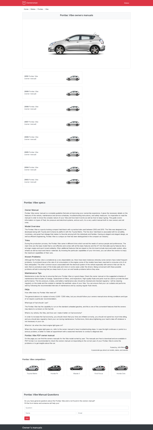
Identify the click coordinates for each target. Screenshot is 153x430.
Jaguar (117, 383)
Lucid (98, 388)
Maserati (118, 388)
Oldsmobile (119, 393)
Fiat (79, 379)
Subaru (118, 397)
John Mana (123, 289)
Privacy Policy (55, 414)
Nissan (99, 393)
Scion (99, 397)
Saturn (80, 397)
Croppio (109, 417)
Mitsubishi (81, 393)
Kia (42, 388)
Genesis (118, 379)
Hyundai (81, 383)
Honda (43, 383)
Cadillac (118, 374)
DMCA (52, 417)
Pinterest (81, 417)
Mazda (24, 393)
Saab (61, 397)
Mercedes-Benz (47, 393)
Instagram (81, 414)
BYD (98, 374)
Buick (80, 374)
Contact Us (26, 412)
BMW (61, 374)
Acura (24, 374)
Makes (126, 3)
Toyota (43, 402)
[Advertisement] (76, 135)
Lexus (61, 388)
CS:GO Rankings (112, 412)
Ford (98, 379)
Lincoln (80, 388)
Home (26, 9)
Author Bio (26, 414)
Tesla (24, 402)
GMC (24, 383)
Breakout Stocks (112, 419)
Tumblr (80, 412)
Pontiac (40, 9)
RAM (43, 397)
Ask (27, 360)
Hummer (62, 383)
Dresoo (108, 414)
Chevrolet (26, 379)
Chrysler (44, 379)
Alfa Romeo (45, 374)
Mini (60, 393)
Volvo (61, 402)
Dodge (61, 379)
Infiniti (99, 383)
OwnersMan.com (78, 425)
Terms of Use (55, 412)
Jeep (24, 388)
